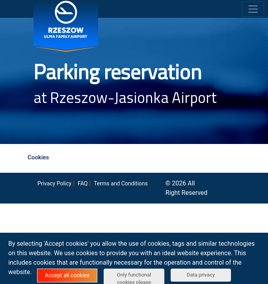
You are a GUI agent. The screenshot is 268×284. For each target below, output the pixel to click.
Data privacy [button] (201, 275)
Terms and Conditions (121, 183)
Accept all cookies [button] (67, 275)
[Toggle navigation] (253, 9)
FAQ (82, 183)
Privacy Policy (54, 183)
